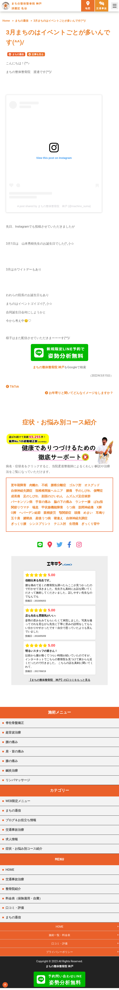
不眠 (45, 486)
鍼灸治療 (12, 771)
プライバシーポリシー (59, 953)
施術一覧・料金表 (59, 936)
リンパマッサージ (18, 781)
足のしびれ (30, 497)
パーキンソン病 (21, 502)
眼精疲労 (50, 513)
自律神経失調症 (21, 491)
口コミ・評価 (15, 909)
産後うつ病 (43, 519)
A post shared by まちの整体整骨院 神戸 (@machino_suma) (54, 206)
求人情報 (12, 840)
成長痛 (15, 497)
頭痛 (77, 513)
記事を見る (37, 54)
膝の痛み (12, 762)
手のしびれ (82, 491)
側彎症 (98, 491)
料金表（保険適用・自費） (24, 899)
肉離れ (33, 486)
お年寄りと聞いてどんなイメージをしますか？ (79, 394)
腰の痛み (12, 743)
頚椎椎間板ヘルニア (49, 491)
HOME (10, 870)
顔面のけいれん (52, 497)
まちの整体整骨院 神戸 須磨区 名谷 (26, 6)
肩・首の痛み (15, 752)
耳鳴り (100, 513)
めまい (88, 513)
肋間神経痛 (86, 508)
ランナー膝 (82, 502)
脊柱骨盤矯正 (15, 724)
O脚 (13, 513)
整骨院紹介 (13, 890)
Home (6, 20)
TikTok (12, 387)
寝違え (58, 519)
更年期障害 (18, 486)
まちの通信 (21, 20)
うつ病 (70, 508)
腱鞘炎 (27, 519)
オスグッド (92, 486)
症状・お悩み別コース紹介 (24, 849)
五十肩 (15, 519)
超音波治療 (13, 733)
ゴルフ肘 (75, 486)
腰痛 (69, 491)
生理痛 (73, 525)
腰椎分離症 (58, 486)
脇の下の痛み (63, 502)
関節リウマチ (20, 508)
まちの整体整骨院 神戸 (48, 368)
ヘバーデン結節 (30, 513)
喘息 (35, 508)
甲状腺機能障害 (52, 508)
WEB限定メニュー (18, 802)
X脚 (99, 508)
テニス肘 (60, 525)
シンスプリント (40, 525)
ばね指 (98, 502)
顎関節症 (65, 513)
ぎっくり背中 (90, 525)
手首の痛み (43, 502)
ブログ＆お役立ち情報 (21, 821)
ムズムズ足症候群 (78, 497)
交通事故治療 (15, 830)
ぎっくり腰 (18, 525)
